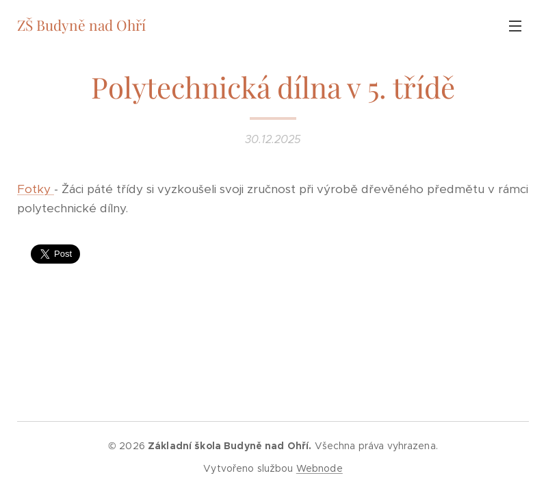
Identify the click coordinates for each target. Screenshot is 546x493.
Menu (515, 26)
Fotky (35, 189)
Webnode (319, 468)
